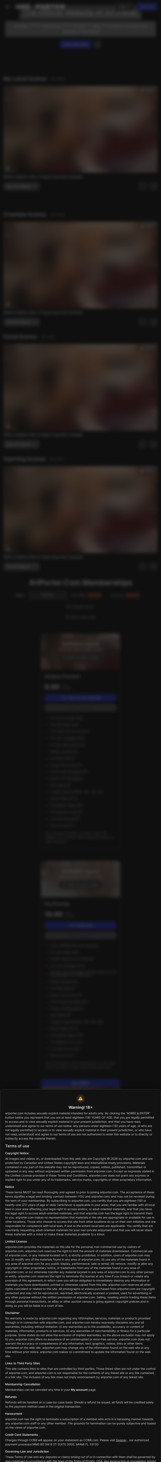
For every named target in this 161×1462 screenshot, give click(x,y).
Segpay (121, 1440)
